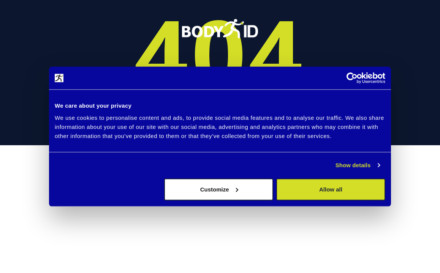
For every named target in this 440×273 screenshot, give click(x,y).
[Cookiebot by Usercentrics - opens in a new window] (352, 78)
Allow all (330, 189)
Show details (353, 165)
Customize (219, 189)
